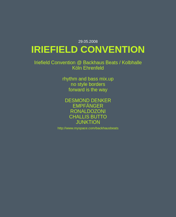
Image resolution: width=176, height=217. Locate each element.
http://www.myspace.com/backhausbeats (88, 128)
